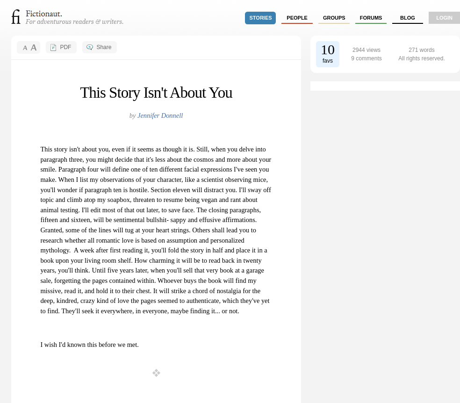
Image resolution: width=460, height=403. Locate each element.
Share (103, 47)
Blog (407, 18)
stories (261, 18)
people (297, 18)
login (444, 18)
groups (334, 18)
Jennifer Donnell (160, 115)
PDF (65, 47)
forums (371, 18)
